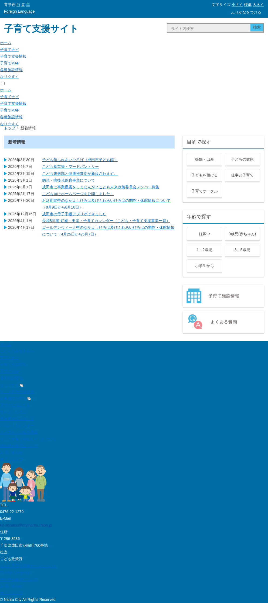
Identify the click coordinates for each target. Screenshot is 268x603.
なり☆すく (9, 76)
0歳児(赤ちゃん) (242, 234)
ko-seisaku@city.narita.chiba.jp (26, 525)
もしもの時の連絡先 (17, 392)
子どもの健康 (242, 159)
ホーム (5, 43)
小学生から (204, 266)
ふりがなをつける (246, 12)
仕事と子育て (242, 175)
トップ (9, 128)
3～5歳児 (242, 250)
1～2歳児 (204, 250)
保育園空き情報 (15, 398)
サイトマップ (11, 459)
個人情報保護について (19, 445)
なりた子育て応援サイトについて (28, 439)
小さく (237, 4)
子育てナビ (9, 49)
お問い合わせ (11, 452)
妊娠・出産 (204, 159)
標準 (248, 4)
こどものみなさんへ (17, 351)
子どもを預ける (204, 175)
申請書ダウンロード (17, 419)
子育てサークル (204, 191)
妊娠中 (204, 234)
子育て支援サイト (41, 28)
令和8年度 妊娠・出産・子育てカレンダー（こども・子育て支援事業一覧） (106, 221)
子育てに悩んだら (15, 405)
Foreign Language (19, 11)
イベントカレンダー (17, 425)
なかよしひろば (13, 412)
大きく (258, 4)
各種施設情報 (11, 70)
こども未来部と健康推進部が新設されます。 (80, 173)
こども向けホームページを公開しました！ (78, 194)
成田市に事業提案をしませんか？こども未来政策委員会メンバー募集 (100, 187)
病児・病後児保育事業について (68, 180)
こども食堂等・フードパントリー (70, 166)
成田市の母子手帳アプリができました (74, 214)
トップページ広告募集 (19, 432)
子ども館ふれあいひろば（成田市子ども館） (80, 160)
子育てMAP (9, 63)
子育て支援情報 (13, 56)
